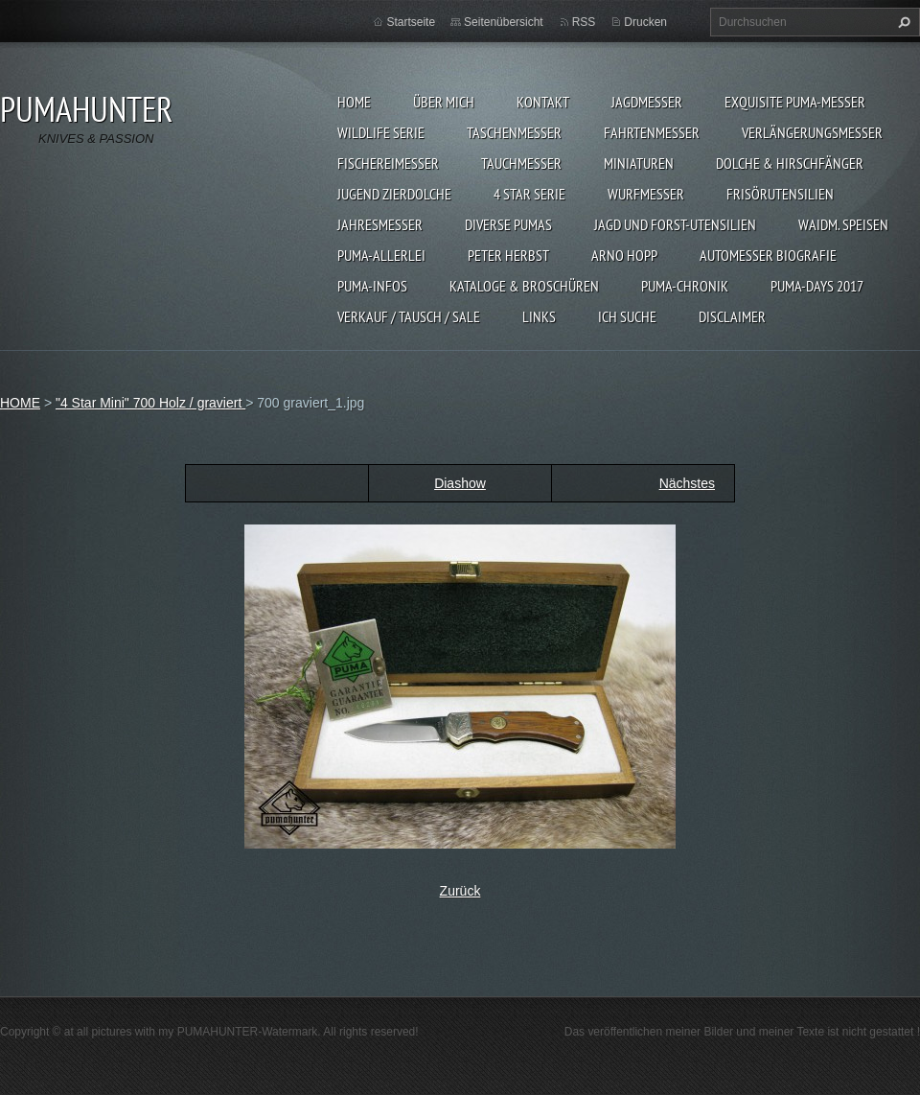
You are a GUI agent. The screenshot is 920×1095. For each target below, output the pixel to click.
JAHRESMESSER (380, 224)
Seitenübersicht (503, 22)
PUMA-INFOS (372, 285)
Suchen (901, 22)
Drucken (645, 22)
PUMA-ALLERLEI (381, 255)
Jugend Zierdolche (394, 193)
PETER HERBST (508, 255)
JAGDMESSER (646, 101)
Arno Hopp (624, 255)
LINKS (539, 316)
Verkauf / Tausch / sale (408, 316)
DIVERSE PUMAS (508, 224)
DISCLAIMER (732, 316)
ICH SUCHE (627, 316)
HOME (354, 101)
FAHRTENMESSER (652, 132)
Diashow (460, 483)
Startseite (410, 22)
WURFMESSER (646, 193)
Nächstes (687, 483)
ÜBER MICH (443, 101)
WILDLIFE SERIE (381, 132)
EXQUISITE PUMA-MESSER (794, 101)
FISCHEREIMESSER (388, 163)
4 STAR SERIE (529, 193)
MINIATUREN (639, 163)
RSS (584, 22)
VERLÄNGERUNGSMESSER (812, 132)
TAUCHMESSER (521, 163)
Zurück (460, 890)
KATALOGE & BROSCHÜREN (524, 285)
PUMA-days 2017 (816, 285)
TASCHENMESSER (514, 132)
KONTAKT (543, 101)
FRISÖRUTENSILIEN (780, 193)
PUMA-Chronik (684, 285)
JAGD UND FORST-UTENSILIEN (675, 224)
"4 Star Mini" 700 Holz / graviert (150, 402)
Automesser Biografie (768, 255)
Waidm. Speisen (843, 224)
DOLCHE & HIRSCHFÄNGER (789, 163)
